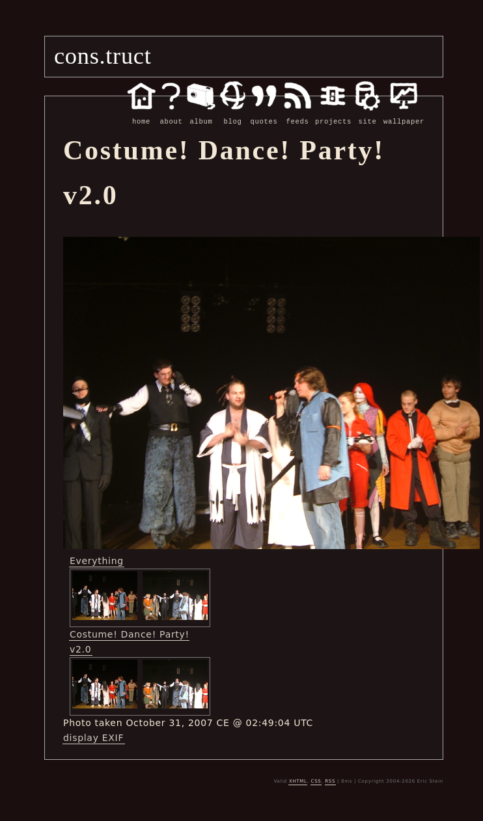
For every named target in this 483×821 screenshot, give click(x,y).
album (201, 114)
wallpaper (403, 114)
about (171, 114)
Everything (97, 560)
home (141, 114)
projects (333, 114)
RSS (330, 780)
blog (233, 114)
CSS (316, 780)
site (367, 114)
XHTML (298, 780)
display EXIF (93, 737)
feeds (297, 114)
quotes (264, 114)
